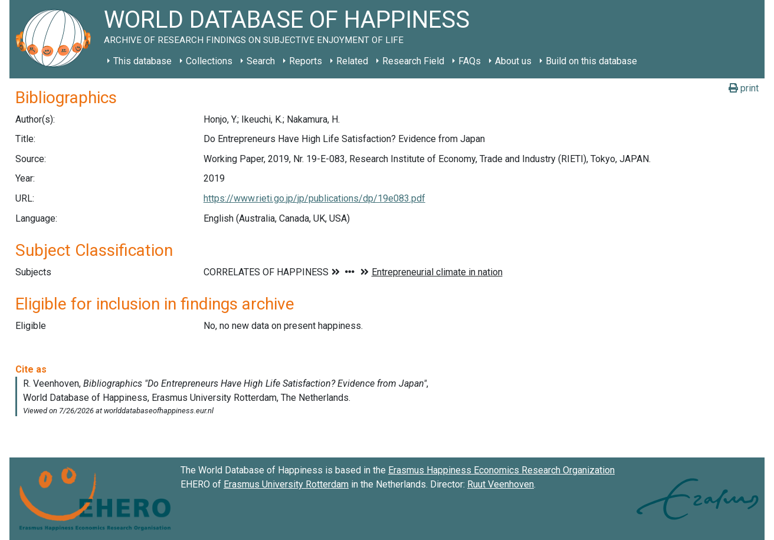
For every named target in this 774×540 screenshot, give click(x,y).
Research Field (413, 61)
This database (142, 61)
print (744, 88)
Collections (209, 61)
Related (352, 61)
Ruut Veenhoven (500, 484)
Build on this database (591, 61)
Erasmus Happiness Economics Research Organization (501, 470)
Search (261, 61)
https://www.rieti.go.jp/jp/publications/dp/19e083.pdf (314, 198)
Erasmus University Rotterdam (286, 484)
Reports (305, 61)
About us (513, 61)
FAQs (469, 61)
